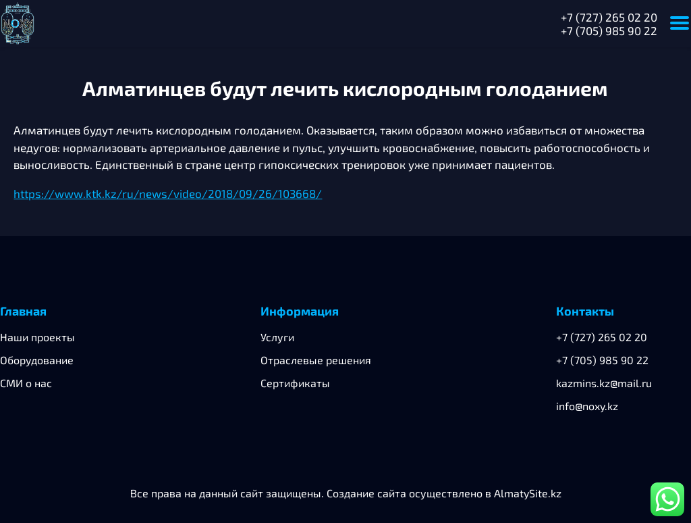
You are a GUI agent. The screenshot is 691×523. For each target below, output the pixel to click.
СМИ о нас (26, 382)
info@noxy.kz (587, 405)
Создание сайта (366, 493)
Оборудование (37, 359)
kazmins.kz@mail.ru (604, 382)
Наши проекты (37, 336)
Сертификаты (295, 382)
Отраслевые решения (315, 359)
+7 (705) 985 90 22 (609, 30)
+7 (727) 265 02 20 (609, 17)
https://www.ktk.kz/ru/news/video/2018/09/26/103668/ (167, 193)
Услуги (277, 336)
